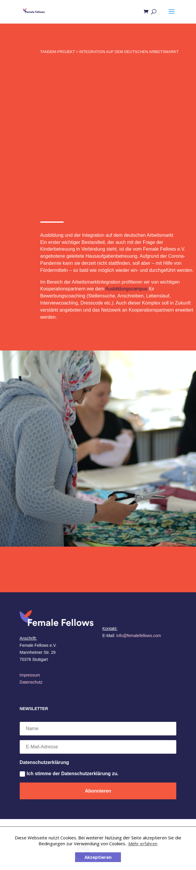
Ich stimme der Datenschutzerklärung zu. (69, 774)
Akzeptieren (98, 857)
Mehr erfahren (142, 843)
